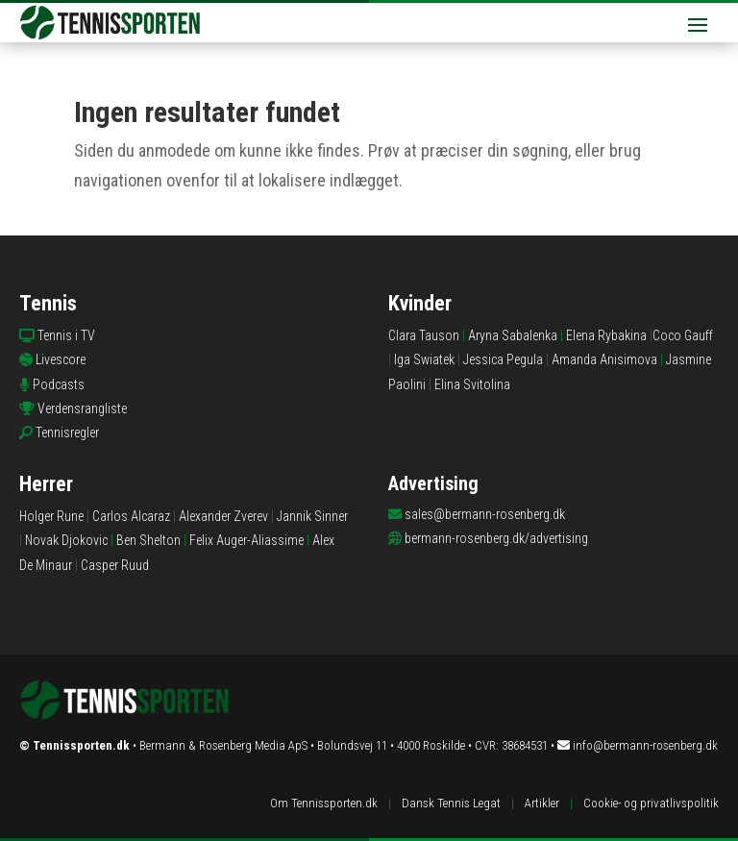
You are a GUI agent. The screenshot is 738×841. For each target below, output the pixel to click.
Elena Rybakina (606, 335)
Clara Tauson (423, 335)
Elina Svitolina (472, 384)
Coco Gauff (682, 335)
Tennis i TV (66, 335)
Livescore (61, 359)
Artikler (542, 803)
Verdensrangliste (82, 408)
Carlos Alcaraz (131, 516)
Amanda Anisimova (604, 359)
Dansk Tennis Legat (451, 803)
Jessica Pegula (503, 359)
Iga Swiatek (424, 359)
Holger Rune (51, 516)
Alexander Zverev (223, 516)
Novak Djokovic (66, 540)
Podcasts (59, 384)
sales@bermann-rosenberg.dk (485, 514)
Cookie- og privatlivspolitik (651, 803)
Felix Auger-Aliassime (246, 540)
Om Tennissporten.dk (324, 803)
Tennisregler (67, 432)
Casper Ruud (115, 565)
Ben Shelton (148, 540)
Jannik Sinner (312, 516)
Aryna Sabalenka (512, 335)
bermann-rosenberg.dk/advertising (496, 538)
